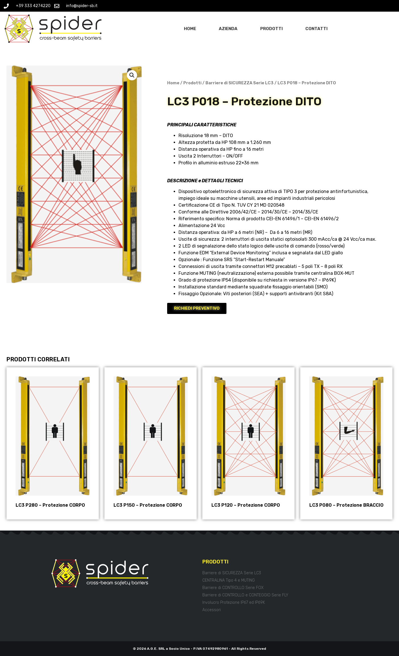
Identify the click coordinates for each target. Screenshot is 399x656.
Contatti (316, 28)
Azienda (228, 28)
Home (190, 28)
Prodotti (271, 28)
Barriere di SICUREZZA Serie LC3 (239, 82)
